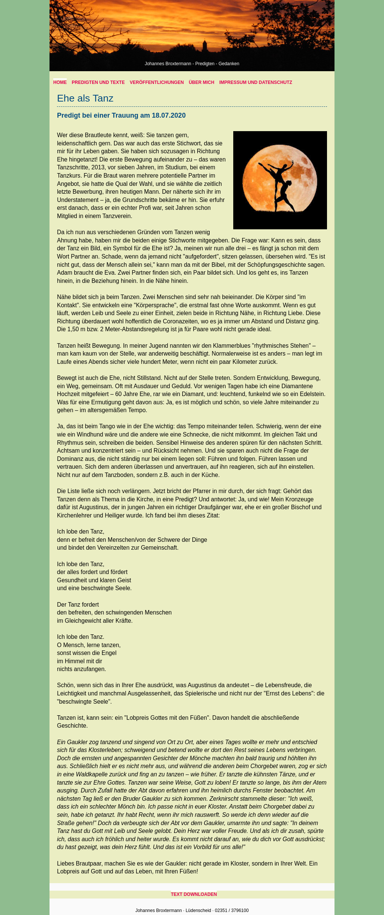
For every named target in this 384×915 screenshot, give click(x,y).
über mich (201, 82)
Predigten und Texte (98, 82)
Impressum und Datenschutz (255, 82)
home (60, 82)
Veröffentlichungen (157, 82)
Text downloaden (194, 894)
